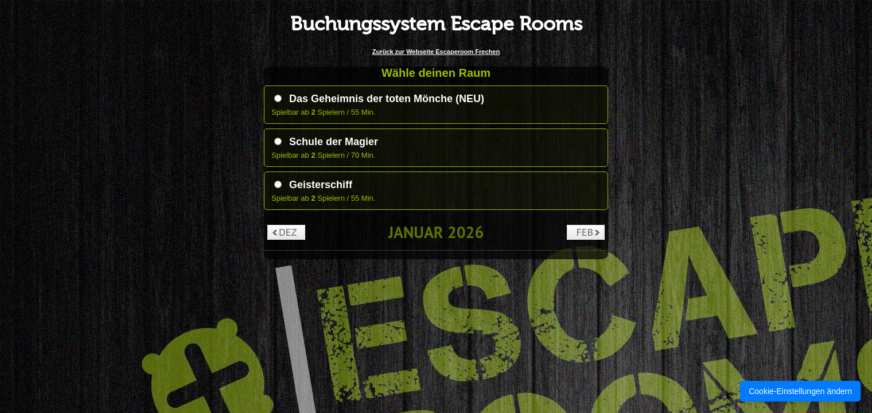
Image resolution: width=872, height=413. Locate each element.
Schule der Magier (326, 141)
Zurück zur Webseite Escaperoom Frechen (436, 51)
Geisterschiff (313, 184)
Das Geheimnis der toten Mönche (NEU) (379, 98)
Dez (288, 232)
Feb (585, 232)
